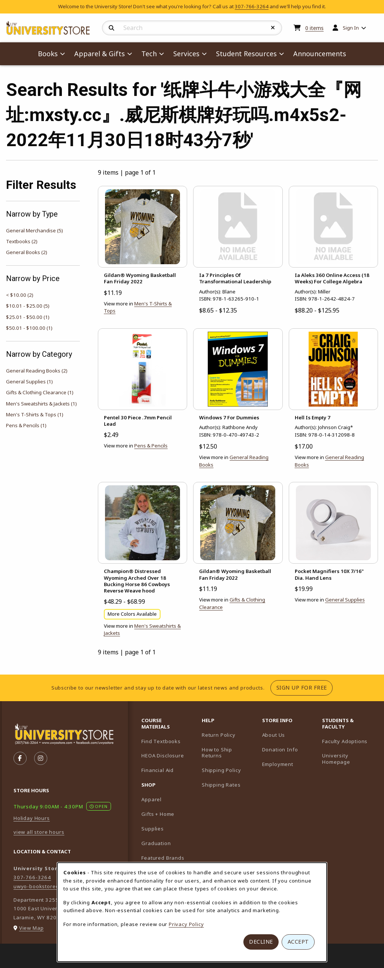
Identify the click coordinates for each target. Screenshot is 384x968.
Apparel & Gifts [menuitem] (99, 53)
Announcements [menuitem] (319, 53)
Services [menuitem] (186, 53)
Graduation (156, 843)
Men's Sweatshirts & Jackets (41, 403)
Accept (298, 941)
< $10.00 (19, 295)
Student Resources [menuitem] (246, 53)
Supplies (152, 828)
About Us (273, 735)
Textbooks (22, 241)
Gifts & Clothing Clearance (40, 392)
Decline (261, 941)
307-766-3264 (251, 6)
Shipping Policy (221, 770)
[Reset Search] (273, 27)
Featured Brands (162, 857)
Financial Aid (157, 770)
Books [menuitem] (48, 53)
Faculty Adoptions (349, 741)
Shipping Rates (221, 784)
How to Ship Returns (217, 752)
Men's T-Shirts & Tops (34, 414)
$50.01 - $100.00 (29, 328)
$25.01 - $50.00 (28, 317)
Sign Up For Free (304, 687)
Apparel (151, 799)
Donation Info (280, 749)
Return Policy (219, 735)
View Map (31, 928)
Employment (277, 764)
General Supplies (29, 381)
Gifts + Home (157, 814)
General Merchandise (34, 230)
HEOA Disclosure (162, 755)
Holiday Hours (32, 818)
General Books (26, 252)
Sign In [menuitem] (351, 27)
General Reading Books (37, 370)
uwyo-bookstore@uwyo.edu (50, 886)
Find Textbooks (161, 741)
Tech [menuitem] (149, 53)
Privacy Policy (186, 924)
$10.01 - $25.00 (28, 305)
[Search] (111, 28)
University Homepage (349, 758)
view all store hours (39, 832)
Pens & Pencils (26, 425)
